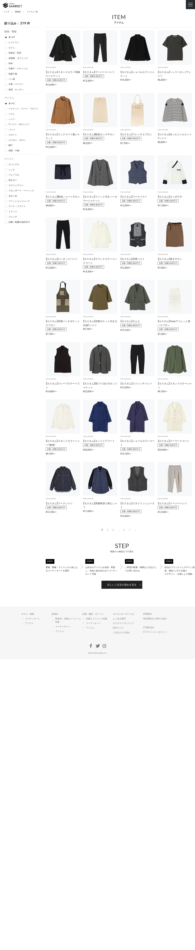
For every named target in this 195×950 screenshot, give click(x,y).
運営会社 (148, 627)
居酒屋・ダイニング (18, 58)
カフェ (12, 47)
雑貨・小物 (14, 150)
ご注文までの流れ (121, 632)
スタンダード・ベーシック (21, 190)
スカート (13, 135)
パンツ (12, 129)
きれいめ (13, 196)
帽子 (11, 145)
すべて (12, 37)
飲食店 (55, 614)
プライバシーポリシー (155, 632)
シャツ (12, 119)
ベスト (12, 114)
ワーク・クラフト (17, 206)
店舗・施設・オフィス (93, 614)
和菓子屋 (13, 74)
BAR (11, 63)
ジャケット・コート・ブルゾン (23, 108)
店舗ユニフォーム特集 (96, 618)
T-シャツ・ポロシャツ (19, 124)
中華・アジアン (16, 84)
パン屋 (12, 79)
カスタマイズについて (123, 623)
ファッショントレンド (19, 201)
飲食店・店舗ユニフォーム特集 (68, 620)
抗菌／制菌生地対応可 (19, 222)
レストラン (14, 42)
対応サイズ (118, 628)
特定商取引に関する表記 (155, 618)
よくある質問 (119, 618)
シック (12, 169)
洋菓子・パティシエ (18, 68)
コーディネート (32, 618)
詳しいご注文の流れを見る (121, 584)
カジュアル (14, 164)
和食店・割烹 (15, 53)
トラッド (13, 211)
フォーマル (14, 175)
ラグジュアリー (16, 185)
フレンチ (13, 216)
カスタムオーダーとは (123, 614)
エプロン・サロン (17, 140)
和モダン (13, 180)
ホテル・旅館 (27, 614)
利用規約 (147, 614)
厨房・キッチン (16, 89)
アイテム (29, 623)
